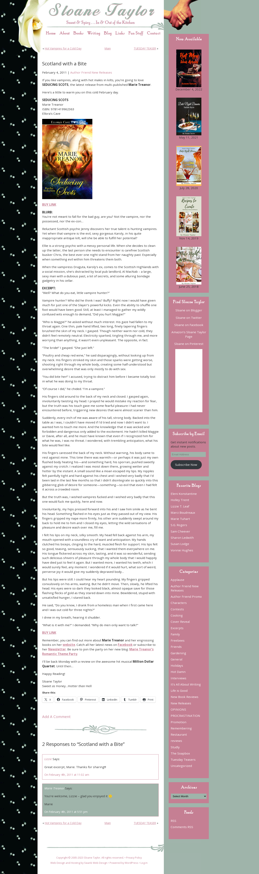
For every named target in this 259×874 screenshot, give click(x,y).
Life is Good (179, 691)
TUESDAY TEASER (145, 48)
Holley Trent (180, 500)
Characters (179, 603)
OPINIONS (178, 709)
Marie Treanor (54, 788)
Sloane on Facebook (188, 325)
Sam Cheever (180, 531)
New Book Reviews (184, 697)
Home (51, 33)
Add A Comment (56, 716)
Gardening (178, 653)
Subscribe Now (186, 465)
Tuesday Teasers (183, 760)
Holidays (177, 665)
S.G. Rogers (179, 525)
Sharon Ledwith (182, 538)
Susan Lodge (180, 544)
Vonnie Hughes (182, 550)
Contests (177, 609)
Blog (108, 33)
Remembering (181, 728)
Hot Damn (178, 672)
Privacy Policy (134, 857)
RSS (173, 821)
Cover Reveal (180, 622)
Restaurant (179, 734)
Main (108, 48)
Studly (175, 747)
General (176, 659)
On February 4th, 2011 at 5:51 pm (66, 812)
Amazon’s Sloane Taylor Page (188, 334)
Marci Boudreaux (183, 512)
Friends (176, 647)
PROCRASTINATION (185, 716)
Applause (177, 580)
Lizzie (48, 759)
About (64, 33)
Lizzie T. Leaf (180, 506)
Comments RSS (182, 827)
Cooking (177, 615)
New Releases (181, 703)
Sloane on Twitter (189, 318)
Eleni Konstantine (184, 494)
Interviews (178, 678)
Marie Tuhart (180, 519)
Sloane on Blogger (188, 310)
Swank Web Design (95, 863)
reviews (176, 741)
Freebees (178, 640)
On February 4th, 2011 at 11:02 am (66, 775)
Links (120, 33)
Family (175, 634)
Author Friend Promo (186, 596)
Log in (144, 863)
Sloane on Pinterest (188, 344)
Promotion (178, 722)
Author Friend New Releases (91, 72)
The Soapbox (180, 753)
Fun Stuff (135, 33)
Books (78, 33)
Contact (153, 33)
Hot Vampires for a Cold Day (63, 48)
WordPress (131, 863)
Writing (93, 33)
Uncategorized (181, 766)
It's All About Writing (186, 684)
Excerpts (177, 628)
